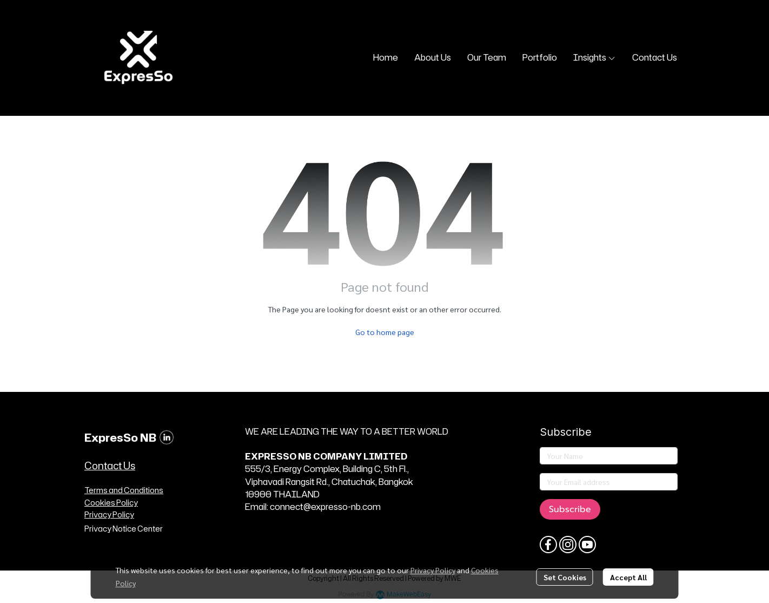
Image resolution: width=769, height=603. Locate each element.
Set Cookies (564, 577)
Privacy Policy (432, 570)
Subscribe (570, 509)
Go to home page (384, 332)
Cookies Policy (111, 502)
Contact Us (109, 465)
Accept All (628, 577)
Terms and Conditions (123, 490)
